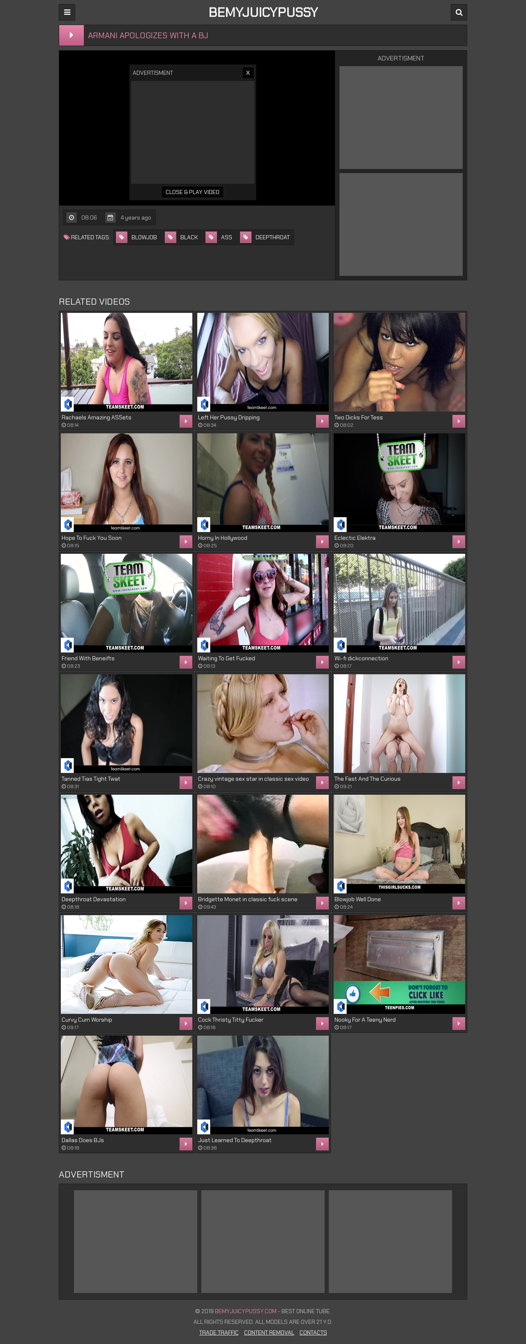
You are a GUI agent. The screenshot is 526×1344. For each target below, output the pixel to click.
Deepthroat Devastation (94, 899)
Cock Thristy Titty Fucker (230, 1019)
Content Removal (269, 1332)
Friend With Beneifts (88, 658)
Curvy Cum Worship (87, 1019)
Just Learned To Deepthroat (235, 1140)
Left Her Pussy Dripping (229, 417)
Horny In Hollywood (222, 537)
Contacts (313, 1332)
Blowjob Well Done (358, 899)
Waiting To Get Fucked (226, 658)
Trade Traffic (219, 1332)
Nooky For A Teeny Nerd (365, 1019)
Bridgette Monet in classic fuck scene (248, 899)
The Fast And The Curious (368, 778)
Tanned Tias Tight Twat (91, 778)
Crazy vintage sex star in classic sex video (253, 778)
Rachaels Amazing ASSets (97, 417)
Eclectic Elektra (355, 537)
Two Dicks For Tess (359, 417)
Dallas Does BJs (83, 1140)
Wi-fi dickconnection (361, 658)
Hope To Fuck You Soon (92, 537)
